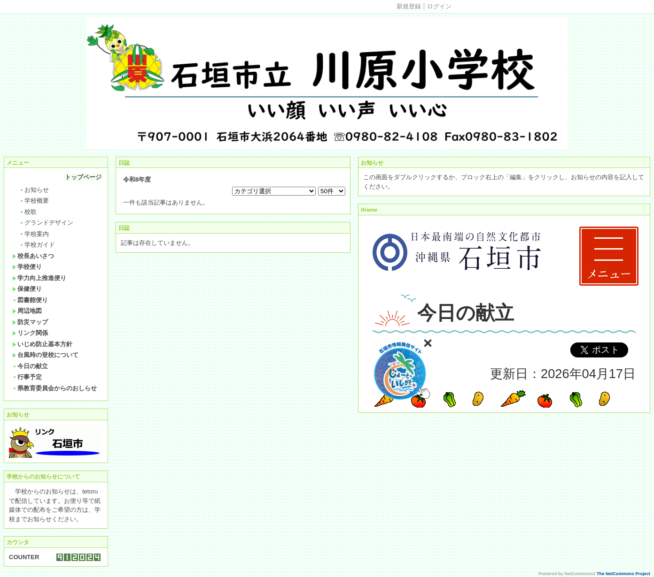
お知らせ (34, 189)
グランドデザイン (46, 222)
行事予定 (27, 376)
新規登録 (409, 6)
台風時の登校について (45, 354)
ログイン (439, 6)
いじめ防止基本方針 (42, 344)
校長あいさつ (33, 255)
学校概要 (34, 200)
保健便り (27, 288)
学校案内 (34, 233)
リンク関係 (30, 332)
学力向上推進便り (39, 277)
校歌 (28, 211)
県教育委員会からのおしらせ (54, 388)
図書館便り (30, 300)
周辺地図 (27, 310)
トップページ (83, 177)
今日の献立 (30, 366)
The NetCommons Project (623, 573)
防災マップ (30, 322)
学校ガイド (37, 244)
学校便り (27, 266)
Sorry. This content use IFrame (504, 314)
